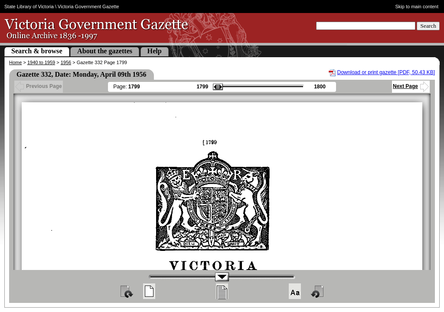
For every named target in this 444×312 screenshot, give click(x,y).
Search (428, 26)
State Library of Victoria (29, 6)
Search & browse (36, 51)
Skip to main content (417, 6)
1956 (66, 62)
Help (154, 51)
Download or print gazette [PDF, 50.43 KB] (386, 72)
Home (15, 62)
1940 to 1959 (41, 62)
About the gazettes (104, 51)
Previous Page (38, 86)
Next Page (411, 86)
